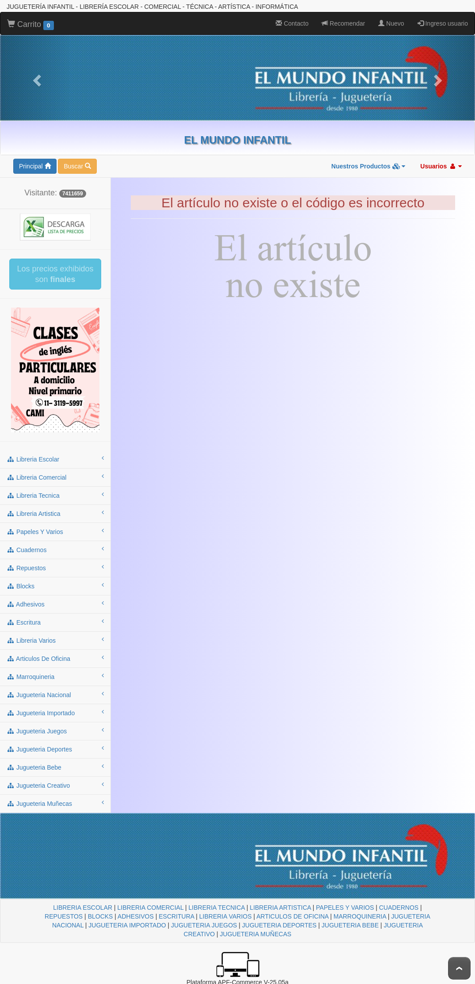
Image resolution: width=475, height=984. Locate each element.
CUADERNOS (398, 907)
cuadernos (55, 549)
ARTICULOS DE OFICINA (292, 916)
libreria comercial (55, 477)
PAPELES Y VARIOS (345, 907)
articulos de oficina (55, 658)
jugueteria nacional (55, 694)
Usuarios (441, 166)
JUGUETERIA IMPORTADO (127, 925)
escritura (55, 622)
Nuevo (391, 23)
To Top (459, 968)
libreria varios (55, 640)
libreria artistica (55, 513)
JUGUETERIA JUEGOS (204, 925)
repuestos (55, 568)
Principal (35, 166)
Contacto (292, 23)
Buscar (77, 166)
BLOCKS (100, 916)
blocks (55, 586)
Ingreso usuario (443, 23)
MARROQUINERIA (360, 916)
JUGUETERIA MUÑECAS (256, 934)
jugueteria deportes (55, 749)
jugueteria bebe (55, 767)
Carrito (30, 24)
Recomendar (343, 23)
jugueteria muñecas (55, 803)
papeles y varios (55, 531)
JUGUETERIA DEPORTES (279, 925)
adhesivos (55, 604)
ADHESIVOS (136, 916)
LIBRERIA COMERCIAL (151, 907)
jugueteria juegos (55, 731)
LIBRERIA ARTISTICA (280, 907)
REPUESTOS (64, 916)
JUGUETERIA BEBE (350, 925)
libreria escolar (55, 459)
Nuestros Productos (368, 166)
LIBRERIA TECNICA (217, 907)
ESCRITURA (176, 916)
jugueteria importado (55, 713)
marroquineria (55, 676)
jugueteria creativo (55, 785)
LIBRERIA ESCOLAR (82, 907)
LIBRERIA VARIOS (225, 916)
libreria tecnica (55, 495)
